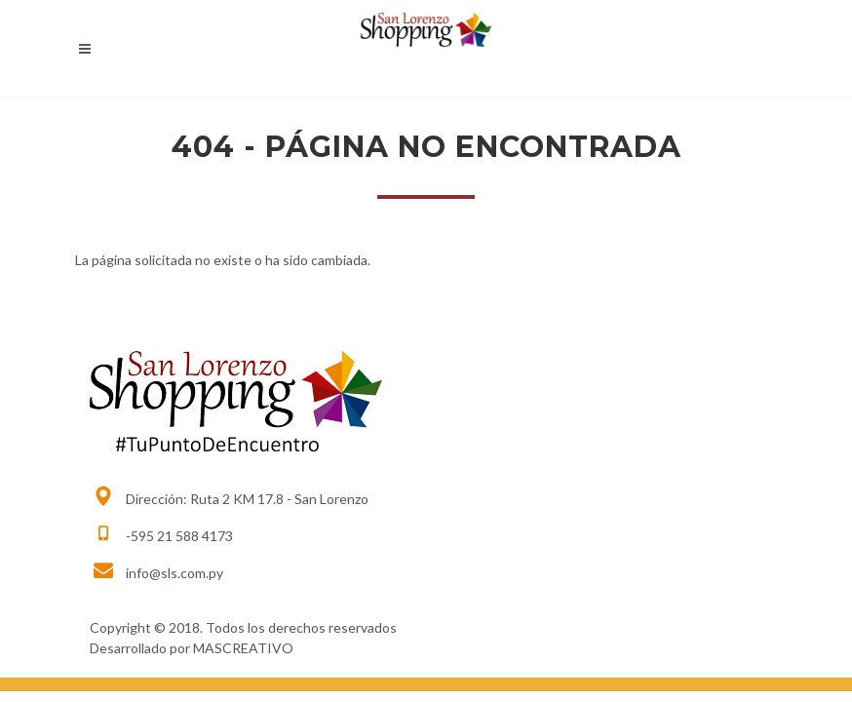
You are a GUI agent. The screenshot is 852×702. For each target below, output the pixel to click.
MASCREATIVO (243, 648)
